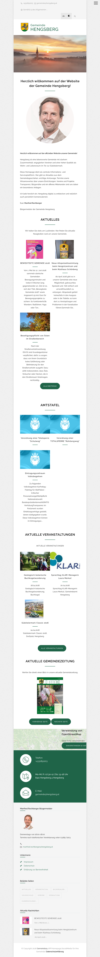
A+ (64, 16)
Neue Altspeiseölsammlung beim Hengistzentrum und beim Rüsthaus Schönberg (65, 266)
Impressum (28, 862)
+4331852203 (28, 3)
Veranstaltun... (42, 889)
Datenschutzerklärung (55, 952)
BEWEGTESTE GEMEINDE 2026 (35, 263)
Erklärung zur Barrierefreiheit (36, 870)
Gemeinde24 (42, 948)
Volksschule (27, 895)
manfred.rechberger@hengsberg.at (38, 847)
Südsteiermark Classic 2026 (35, 623)
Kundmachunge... (29, 901)
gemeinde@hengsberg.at (47, 3)
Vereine (41, 895)
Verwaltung (54, 895)
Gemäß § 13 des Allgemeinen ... (35, 10)
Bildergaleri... (59, 889)
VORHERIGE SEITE (40, 722)
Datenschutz (29, 866)
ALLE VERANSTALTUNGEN (52, 648)
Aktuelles (26, 889)
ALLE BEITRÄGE (50, 386)
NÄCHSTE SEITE (61, 722)
